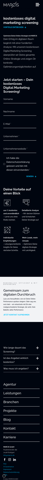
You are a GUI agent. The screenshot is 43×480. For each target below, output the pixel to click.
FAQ (4, 464)
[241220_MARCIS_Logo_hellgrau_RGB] (11, 2)
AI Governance (8, 467)
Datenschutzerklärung (11, 472)
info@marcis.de (9, 455)
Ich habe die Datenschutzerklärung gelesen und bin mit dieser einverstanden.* (18, 164)
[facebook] (4, 459)
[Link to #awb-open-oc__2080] (38, 4)
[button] (21, 350)
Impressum (7, 469)
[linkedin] (14, 459)
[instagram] (9, 459)
